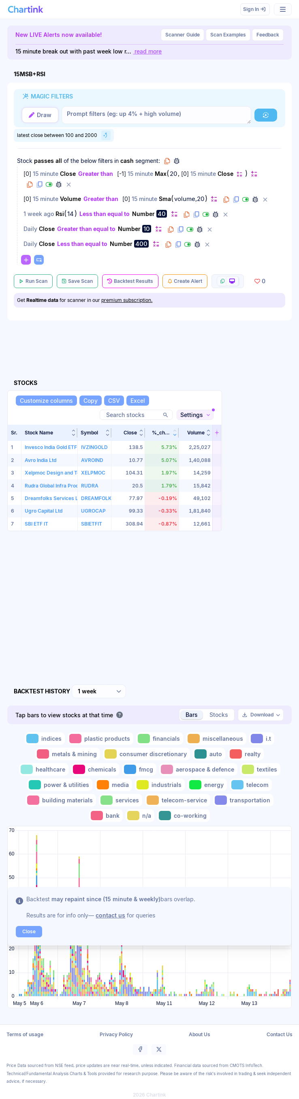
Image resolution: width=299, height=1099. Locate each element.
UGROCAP (93, 511)
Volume (70, 198)
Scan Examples (228, 35)
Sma (165, 198)
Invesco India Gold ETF (51, 447)
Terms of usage (24, 1034)
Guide (182, 35)
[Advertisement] (259, 543)
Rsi (60, 213)
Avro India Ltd (40, 460)
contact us (110, 914)
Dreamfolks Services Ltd (54, 498)
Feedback (267, 35)
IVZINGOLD (94, 447)
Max (161, 173)
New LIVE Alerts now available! (58, 34)
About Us (199, 1034)
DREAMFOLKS (98, 498)
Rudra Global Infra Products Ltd (61, 485)
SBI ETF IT (36, 524)
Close (68, 173)
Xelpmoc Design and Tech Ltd (59, 473)
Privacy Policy (116, 1034)
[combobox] (99, 691)
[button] (266, 115)
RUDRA (89, 485)
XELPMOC (93, 473)
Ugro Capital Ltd (43, 511)
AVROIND (92, 460)
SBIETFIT (91, 524)
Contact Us (280, 1034)
